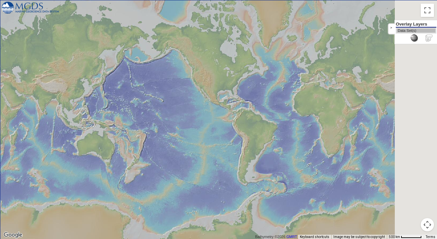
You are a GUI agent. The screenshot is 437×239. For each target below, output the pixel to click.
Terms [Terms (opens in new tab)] (430, 237)
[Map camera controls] (427, 224)
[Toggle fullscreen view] (427, 10)
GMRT (294, 237)
